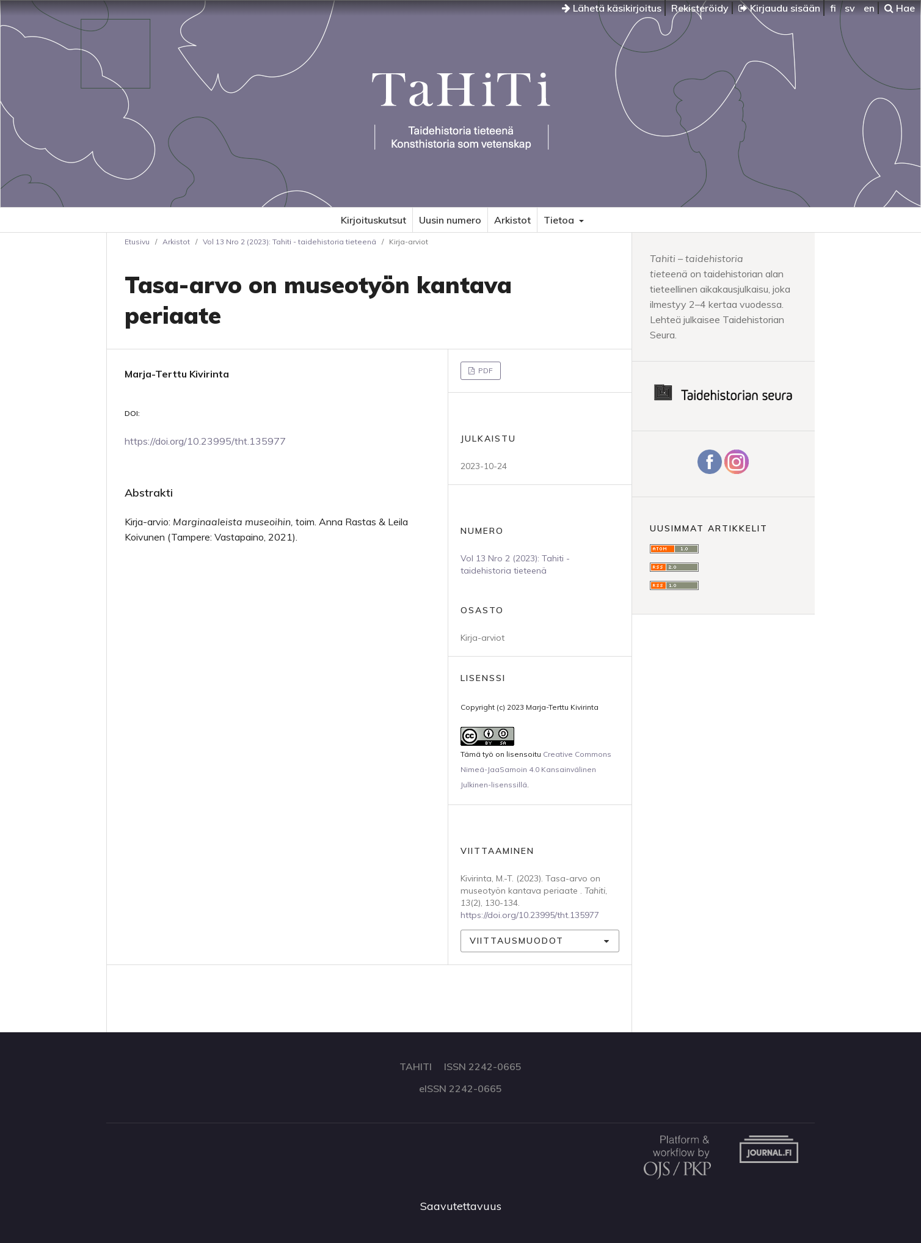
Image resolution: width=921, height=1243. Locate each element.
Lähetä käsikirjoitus (611, 8)
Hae (899, 8)
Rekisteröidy (700, 8)
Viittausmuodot (517, 940)
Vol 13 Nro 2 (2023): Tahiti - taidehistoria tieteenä (289, 241)
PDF (484, 370)
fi (833, 8)
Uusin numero (450, 220)
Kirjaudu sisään (779, 8)
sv (850, 8)
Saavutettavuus (460, 1206)
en (869, 8)
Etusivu (137, 241)
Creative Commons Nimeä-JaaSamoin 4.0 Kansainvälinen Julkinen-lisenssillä (535, 769)
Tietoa (560, 220)
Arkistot (512, 220)
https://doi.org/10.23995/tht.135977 (205, 441)
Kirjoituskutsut (373, 220)
